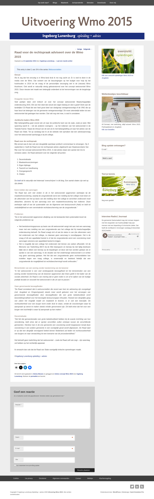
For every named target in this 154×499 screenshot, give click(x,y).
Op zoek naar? (43, 3)
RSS (142, 487)
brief (19, 181)
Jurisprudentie (77, 3)
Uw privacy (29, 478)
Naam (17, 437)
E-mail (17, 448)
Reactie (18, 405)
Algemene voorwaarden (61, 478)
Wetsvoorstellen (55, 69)
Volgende (87, 49)
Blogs (55, 3)
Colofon (16, 478)
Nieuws (40, 374)
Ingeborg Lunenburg (47, 61)
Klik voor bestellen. (108, 129)
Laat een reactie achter (64, 61)
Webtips (90, 478)
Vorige (78, 49)
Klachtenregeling (105, 478)
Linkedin (137, 487)
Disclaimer (42, 478)
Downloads (101, 3)
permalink (34, 376)
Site (16, 459)
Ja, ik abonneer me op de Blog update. (27, 465)
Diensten (90, 3)
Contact (78, 478)
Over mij (113, 3)
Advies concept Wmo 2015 (64, 374)
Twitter (132, 487)
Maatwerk (64, 3)
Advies (35, 374)
